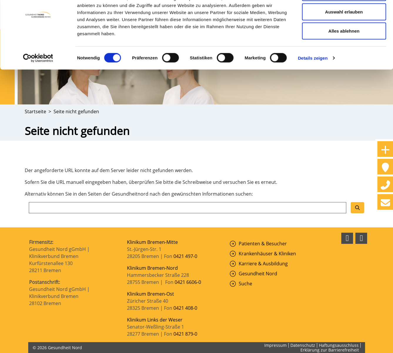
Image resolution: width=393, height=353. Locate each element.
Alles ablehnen (343, 53)
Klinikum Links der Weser (155, 320)
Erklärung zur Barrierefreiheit (329, 350)
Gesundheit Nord (258, 273)
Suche (245, 283)
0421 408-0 (185, 308)
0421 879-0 (185, 334)
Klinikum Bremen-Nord (152, 268)
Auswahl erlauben (344, 34)
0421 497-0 (185, 256)
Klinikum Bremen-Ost (150, 294)
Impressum (275, 345)
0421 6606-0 (188, 282)
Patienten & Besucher (263, 243)
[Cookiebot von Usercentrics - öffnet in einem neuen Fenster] (38, 81)
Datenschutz (302, 345)
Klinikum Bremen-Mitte (152, 242)
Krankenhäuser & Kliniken (267, 253)
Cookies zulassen (343, 15)
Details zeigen (312, 81)
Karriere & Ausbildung (263, 263)
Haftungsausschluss (339, 345)
